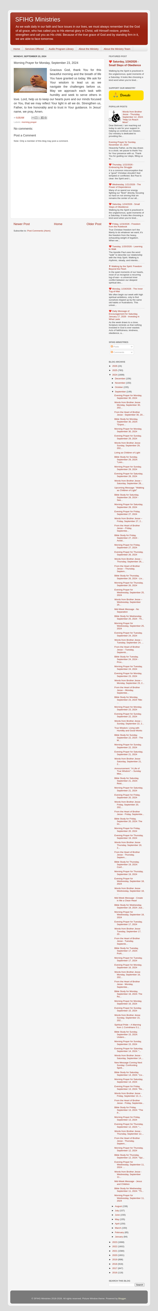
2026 (115, 366)
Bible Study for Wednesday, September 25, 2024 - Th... (129, 617)
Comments (117, 352)
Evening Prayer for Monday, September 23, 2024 (128, 674)
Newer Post (22, 224)
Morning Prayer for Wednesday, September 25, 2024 (129, 626)
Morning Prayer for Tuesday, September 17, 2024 (128, 959)
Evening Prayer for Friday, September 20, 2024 (127, 796)
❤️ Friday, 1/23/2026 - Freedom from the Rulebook (124, 225)
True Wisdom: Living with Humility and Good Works (128, 729)
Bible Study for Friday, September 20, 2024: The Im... (128, 821)
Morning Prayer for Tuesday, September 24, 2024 (128, 667)
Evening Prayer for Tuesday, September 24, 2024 (128, 634)
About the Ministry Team (117, 48)
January (119, 1236)
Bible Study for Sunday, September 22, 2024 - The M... (128, 738)
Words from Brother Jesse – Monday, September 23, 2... (129, 681)
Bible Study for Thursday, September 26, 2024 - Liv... (129, 577)
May (117, 1219)
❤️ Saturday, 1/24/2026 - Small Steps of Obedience (124, 205)
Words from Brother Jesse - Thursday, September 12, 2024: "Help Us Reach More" (132, 117)
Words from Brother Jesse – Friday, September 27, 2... (128, 519)
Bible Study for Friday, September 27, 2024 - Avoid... (126, 538)
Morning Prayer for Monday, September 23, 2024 (128, 708)
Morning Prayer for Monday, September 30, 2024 (128, 430)
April (117, 1223)
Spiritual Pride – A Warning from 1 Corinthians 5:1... (127, 1026)
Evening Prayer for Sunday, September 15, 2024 (128, 1009)
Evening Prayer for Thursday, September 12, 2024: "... (128, 1125)
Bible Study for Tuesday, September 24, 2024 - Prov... (126, 659)
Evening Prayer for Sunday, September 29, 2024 (128, 437)
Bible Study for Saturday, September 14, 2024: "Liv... (129, 1073)
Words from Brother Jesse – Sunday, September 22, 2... (129, 722)
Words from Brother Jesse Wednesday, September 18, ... (129, 891)
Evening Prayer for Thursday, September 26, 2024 (128, 553)
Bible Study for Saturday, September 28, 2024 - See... (126, 497)
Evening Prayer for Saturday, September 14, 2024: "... (128, 1049)
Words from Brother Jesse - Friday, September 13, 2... (128, 1094)
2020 (115, 1255)
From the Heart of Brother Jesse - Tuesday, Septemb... (127, 941)
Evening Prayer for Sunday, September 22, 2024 (128, 715)
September (121, 391)
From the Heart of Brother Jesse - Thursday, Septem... (127, 855)
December (120, 378)
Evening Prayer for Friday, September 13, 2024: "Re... (129, 1087)
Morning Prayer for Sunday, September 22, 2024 (128, 746)
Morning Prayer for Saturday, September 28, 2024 (128, 505)
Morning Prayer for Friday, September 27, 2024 (127, 546)
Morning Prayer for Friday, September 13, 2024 (127, 1118)
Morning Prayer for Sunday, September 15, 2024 (128, 1042)
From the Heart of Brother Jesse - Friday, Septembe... (129, 812)
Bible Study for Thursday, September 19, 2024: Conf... (126, 864)
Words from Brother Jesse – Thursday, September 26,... (129, 560)
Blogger (122, 1298)
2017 (115, 1268)
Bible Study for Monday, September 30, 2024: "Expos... (126, 422)
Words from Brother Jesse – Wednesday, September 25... (128, 602)
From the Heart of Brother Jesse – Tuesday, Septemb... (127, 649)
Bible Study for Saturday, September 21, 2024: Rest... (126, 781)
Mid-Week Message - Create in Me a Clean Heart (128, 899)
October (119, 387)
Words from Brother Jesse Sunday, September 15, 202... (127, 1018)
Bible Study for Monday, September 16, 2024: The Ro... (128, 994)
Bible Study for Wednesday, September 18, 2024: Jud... (129, 906)
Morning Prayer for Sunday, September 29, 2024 (128, 468)
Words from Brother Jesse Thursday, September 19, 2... (128, 845)
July (117, 1210)
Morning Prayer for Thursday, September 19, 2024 (128, 872)
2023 (115, 1242)
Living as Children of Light (127, 452)
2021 (115, 1251)
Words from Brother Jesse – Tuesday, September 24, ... (129, 641)
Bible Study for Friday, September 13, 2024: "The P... (128, 1110)
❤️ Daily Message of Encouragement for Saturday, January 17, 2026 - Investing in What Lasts (124, 315)
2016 (115, 1272)
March (118, 1228)
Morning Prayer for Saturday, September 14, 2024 (128, 1080)
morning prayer (29, 122)
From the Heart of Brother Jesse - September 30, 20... (129, 413)
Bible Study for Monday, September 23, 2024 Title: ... (128, 700)
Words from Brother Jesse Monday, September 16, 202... (127, 974)
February (120, 1232)
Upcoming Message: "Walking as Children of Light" (129, 489)
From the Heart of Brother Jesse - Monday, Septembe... (127, 984)
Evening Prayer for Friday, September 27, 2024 (127, 512)
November (120, 383)
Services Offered (34, 48)
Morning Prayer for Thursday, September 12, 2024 (128, 1149)
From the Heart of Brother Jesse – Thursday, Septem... (127, 569)
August (119, 1206)
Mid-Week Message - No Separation (126, 610)
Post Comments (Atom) (39, 230)
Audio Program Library (61, 48)
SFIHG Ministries (37, 19)
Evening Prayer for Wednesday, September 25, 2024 (129, 592)
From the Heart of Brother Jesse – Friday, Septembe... (127, 528)
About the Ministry (89, 48)
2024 (115, 375)
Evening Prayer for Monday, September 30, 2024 (128, 396)
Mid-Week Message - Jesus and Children (128, 1182)
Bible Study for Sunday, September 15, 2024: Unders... (126, 1034)
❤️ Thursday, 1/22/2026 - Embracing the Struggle (121, 165)
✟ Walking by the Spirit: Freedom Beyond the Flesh (125, 267)
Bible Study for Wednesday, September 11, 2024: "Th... (129, 1189)
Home (16, 48)
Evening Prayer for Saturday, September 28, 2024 (128, 475)
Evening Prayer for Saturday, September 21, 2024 (128, 753)
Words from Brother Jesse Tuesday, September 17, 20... (127, 931)
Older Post (94, 224)
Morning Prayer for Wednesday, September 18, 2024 (129, 914)
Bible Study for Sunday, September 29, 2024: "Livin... (126, 459)
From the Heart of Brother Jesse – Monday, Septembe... (127, 690)
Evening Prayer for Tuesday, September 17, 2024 (128, 923)
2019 (115, 1259)
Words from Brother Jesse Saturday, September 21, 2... (128, 761)
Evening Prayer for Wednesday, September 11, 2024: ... (129, 1164)
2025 (115, 370)
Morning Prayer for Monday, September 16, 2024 (128, 1002)
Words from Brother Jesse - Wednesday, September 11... (128, 1174)
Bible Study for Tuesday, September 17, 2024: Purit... (126, 951)
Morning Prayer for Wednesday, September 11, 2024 (129, 1198)
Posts (115, 346)
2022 (115, 1246)
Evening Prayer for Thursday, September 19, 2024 (128, 836)
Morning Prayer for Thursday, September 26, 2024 (128, 584)
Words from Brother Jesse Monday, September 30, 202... (127, 405)
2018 (115, 1264)
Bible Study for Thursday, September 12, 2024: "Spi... (129, 1156)
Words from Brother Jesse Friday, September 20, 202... (127, 804)
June (117, 1215)
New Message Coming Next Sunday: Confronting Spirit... (128, 1065)
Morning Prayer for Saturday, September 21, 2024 (128, 789)
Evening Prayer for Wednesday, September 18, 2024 (129, 881)
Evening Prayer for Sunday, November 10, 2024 (122, 143)
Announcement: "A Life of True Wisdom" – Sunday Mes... (127, 771)
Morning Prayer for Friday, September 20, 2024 (127, 829)
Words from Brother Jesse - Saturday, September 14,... (128, 1056)
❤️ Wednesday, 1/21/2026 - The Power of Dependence (125, 185)
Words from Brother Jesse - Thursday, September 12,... (129, 1132)
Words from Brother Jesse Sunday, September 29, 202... (127, 445)
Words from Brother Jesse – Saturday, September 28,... (128, 482)
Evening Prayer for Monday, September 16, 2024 (128, 966)
